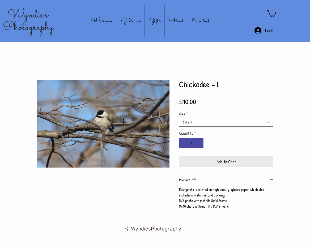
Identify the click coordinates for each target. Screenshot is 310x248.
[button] (271, 13)
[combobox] (226, 122)
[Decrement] (183, 143)
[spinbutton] (191, 143)
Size (183, 113)
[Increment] (199, 143)
